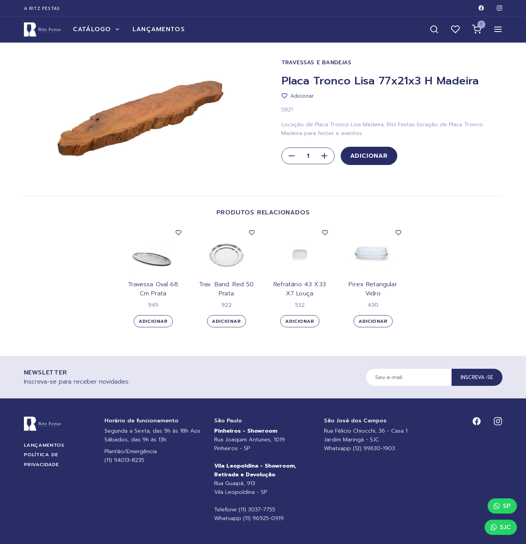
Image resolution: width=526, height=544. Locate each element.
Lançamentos (159, 29)
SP (502, 506)
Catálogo (96, 29)
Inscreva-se (477, 377)
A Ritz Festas (42, 8)
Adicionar (369, 155)
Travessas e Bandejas (316, 63)
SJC (501, 527)
